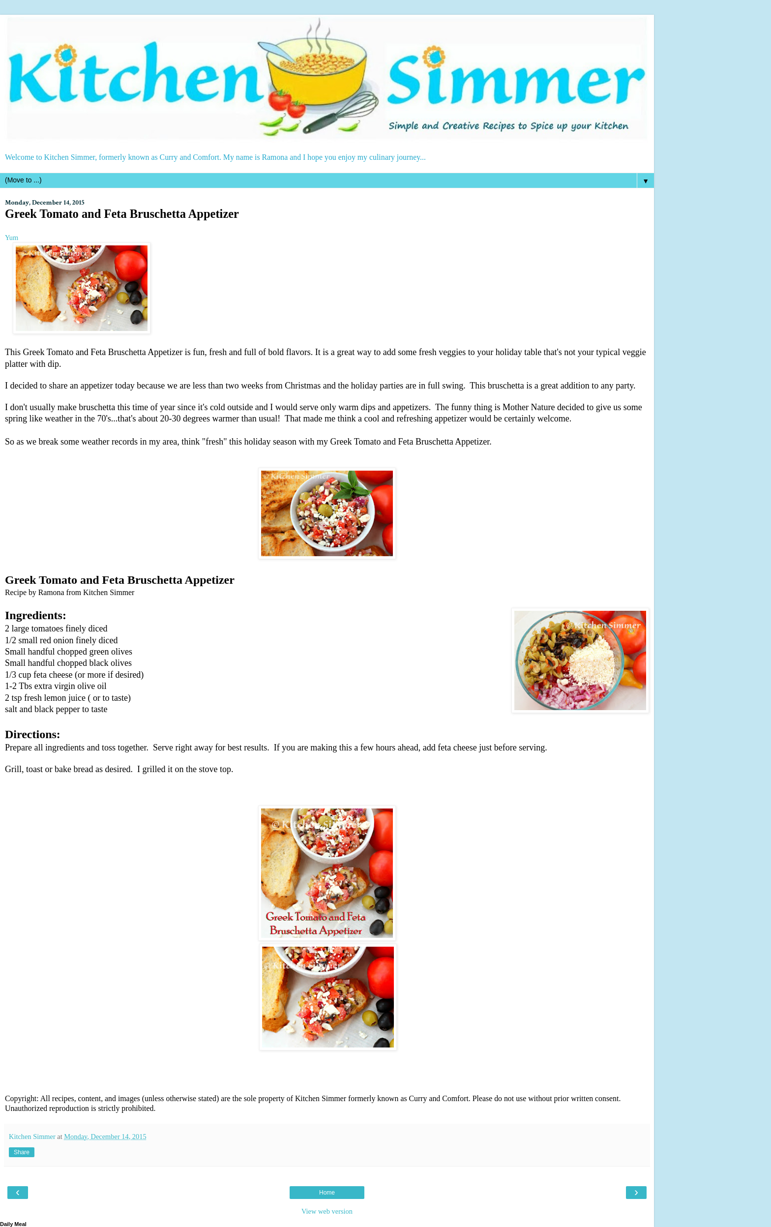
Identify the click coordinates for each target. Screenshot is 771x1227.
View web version (327, 1211)
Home (327, 1192)
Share (22, 1152)
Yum (11, 237)
